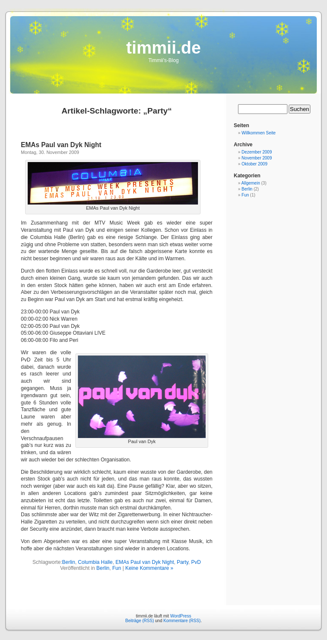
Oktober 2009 (254, 164)
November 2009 (256, 158)
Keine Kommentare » (149, 568)
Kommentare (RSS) (182, 620)
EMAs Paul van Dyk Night (61, 144)
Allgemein (250, 183)
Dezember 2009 (256, 152)
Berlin (68, 562)
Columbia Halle (95, 562)
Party (182, 562)
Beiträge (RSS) (139, 620)
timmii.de (163, 47)
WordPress (180, 616)
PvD (196, 562)
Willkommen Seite (258, 133)
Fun (116, 568)
